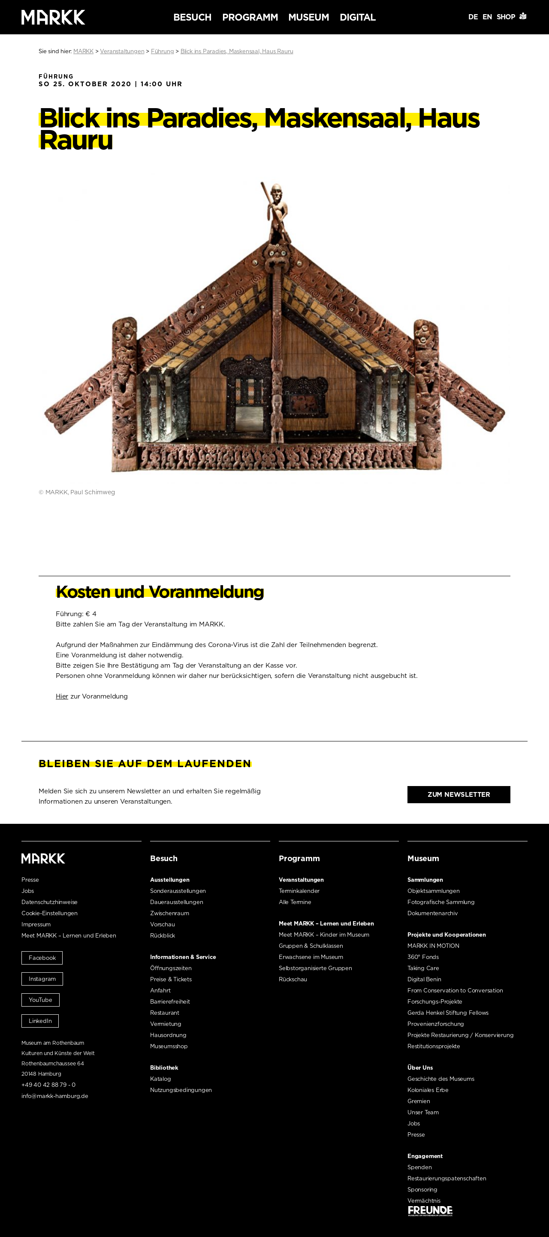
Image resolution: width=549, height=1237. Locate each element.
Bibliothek (164, 1068)
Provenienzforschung (435, 1024)
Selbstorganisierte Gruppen (315, 968)
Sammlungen (425, 880)
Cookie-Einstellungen (49, 913)
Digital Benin (424, 979)
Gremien (418, 1101)
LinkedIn (40, 1021)
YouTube (40, 1000)
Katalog (160, 1079)
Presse (30, 880)
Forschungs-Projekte (434, 1001)
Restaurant (164, 1013)
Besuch (192, 17)
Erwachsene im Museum (311, 957)
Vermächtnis (423, 1201)
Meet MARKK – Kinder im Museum (324, 935)
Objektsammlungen (433, 891)
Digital (358, 17)
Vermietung (165, 1024)
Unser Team (423, 1112)
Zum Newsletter (459, 794)
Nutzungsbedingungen (181, 1090)
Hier (62, 696)
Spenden (419, 1167)
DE (473, 17)
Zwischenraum (169, 913)
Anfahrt (160, 990)
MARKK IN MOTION (433, 946)
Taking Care (423, 968)
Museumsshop (169, 1046)
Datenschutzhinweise (49, 902)
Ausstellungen (169, 880)
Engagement (425, 1156)
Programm (250, 17)
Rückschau (293, 979)
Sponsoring (422, 1189)
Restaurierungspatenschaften (446, 1178)
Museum (308, 17)
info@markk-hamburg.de (54, 1096)
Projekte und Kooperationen (446, 935)
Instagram (42, 979)
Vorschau (162, 924)
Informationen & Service (183, 957)
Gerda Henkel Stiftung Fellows (448, 1013)
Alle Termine (295, 902)
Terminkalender (299, 891)
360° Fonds (423, 957)
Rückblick (162, 935)
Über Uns (420, 1068)
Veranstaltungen (301, 880)
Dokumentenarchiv (432, 913)
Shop (506, 17)
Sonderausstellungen (178, 891)
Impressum (36, 924)
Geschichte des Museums (440, 1079)
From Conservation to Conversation (455, 990)
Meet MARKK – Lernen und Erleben (68, 935)
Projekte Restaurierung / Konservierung (460, 1035)
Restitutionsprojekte (433, 1046)
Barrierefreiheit (170, 1001)
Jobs (27, 891)
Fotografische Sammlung (441, 902)
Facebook (42, 958)
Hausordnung (168, 1035)
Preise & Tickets (171, 979)
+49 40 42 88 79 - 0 (48, 1085)
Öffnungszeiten (170, 968)
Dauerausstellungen (176, 902)
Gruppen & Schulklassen (311, 946)
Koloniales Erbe (428, 1090)
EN (487, 17)
